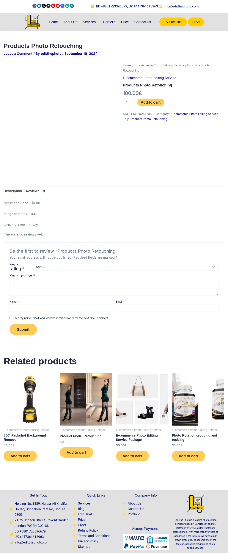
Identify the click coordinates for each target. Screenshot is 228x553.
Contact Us (142, 22)
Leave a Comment (19, 54)
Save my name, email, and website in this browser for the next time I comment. (61, 286)
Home (53, 22)
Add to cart (151, 102)
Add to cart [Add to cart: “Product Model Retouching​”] (77, 422)
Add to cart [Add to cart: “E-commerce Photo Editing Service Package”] (133, 425)
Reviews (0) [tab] (37, 160)
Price (125, 22)
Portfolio (109, 22)
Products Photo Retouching (150, 119)
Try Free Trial (173, 22)
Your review (22, 244)
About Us (70, 22)
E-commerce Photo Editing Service (160, 65)
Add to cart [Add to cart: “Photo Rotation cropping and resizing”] (189, 425)
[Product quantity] (128, 102)
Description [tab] (13, 160)
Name (14, 270)
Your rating (17, 235)
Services (89, 22)
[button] (90, 22)
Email (120, 270)
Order (196, 22)
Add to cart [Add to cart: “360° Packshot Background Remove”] (21, 425)
